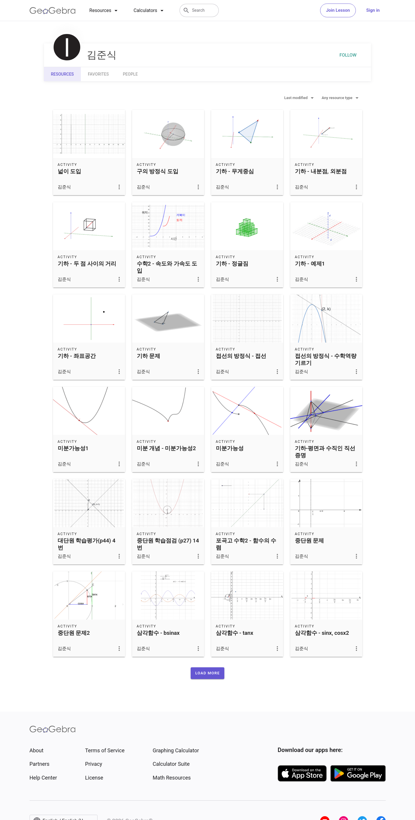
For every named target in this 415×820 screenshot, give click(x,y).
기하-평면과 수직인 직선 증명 (325, 452)
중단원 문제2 (74, 633)
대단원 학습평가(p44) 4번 (87, 544)
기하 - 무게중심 (235, 171)
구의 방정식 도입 (157, 171)
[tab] (104, 10)
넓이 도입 (69, 171)
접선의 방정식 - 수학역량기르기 (326, 359)
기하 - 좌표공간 (77, 356)
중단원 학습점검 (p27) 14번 (168, 544)
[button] (208, 673)
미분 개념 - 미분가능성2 (166, 448)
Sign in (373, 10)
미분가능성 (230, 448)
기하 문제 (148, 356)
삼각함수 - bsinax (158, 633)
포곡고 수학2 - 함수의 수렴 (246, 544)
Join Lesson (338, 10)
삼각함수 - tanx (234, 633)
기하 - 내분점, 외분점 (321, 171)
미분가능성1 (73, 448)
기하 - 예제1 (310, 264)
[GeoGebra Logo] (53, 10)
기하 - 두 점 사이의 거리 (87, 264)
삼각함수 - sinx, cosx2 (322, 633)
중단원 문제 (309, 540)
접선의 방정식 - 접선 (241, 356)
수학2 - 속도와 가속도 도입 (167, 267)
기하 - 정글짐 (232, 264)
